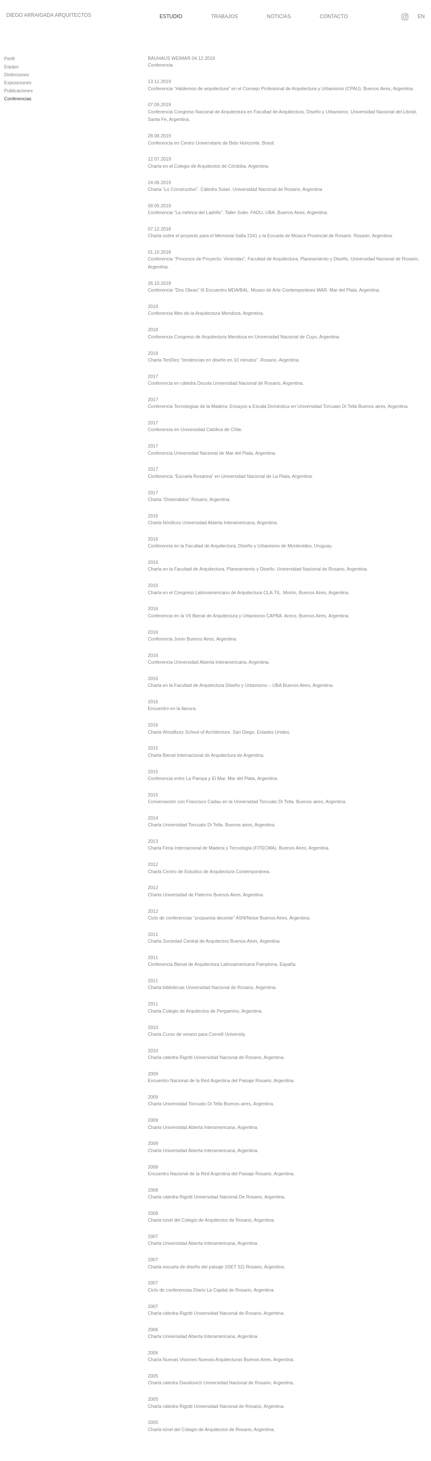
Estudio (171, 16)
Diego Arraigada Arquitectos (48, 15)
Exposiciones (18, 82)
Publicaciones (18, 90)
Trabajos (224, 16)
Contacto (334, 16)
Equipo (11, 66)
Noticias (279, 16)
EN (421, 16)
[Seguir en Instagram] (405, 17)
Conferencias (18, 98)
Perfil (9, 58)
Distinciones (16, 74)
